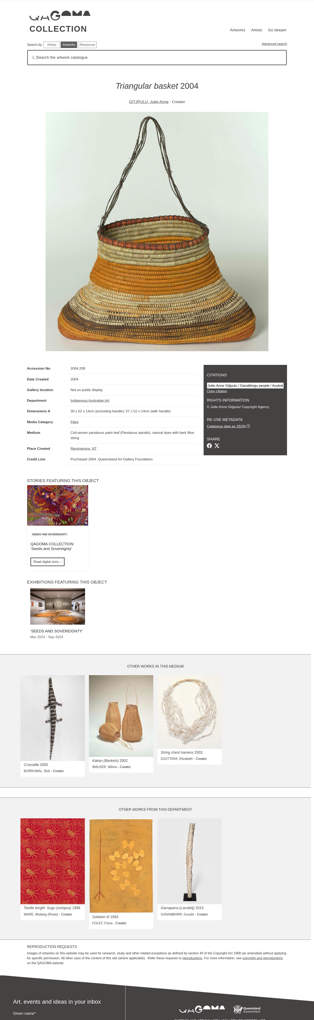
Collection (58, 28)
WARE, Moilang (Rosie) (41, 914)
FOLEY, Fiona (102, 923)
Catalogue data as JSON (226, 426)
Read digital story (46, 561)
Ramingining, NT (84, 448)
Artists (256, 30)
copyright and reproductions (262, 958)
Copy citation (217, 391)
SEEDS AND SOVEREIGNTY (49, 534)
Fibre (74, 422)
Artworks (238, 30)
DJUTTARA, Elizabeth (177, 758)
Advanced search (274, 44)
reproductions (192, 958)
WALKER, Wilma (104, 767)
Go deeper (277, 30)
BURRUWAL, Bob (37, 771)
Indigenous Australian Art (90, 400)
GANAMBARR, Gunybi (177, 914)
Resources (87, 44)
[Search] (157, 57)
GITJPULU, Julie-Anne (148, 102)
